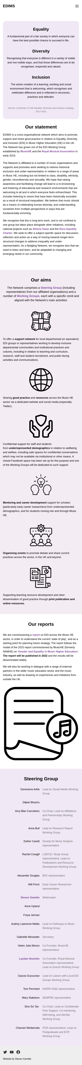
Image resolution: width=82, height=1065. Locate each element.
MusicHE (26, 151)
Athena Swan (41, 229)
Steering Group (51, 287)
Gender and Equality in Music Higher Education (47, 651)
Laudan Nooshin (29, 958)
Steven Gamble (30, 897)
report (36, 634)
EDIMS (9, 6)
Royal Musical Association (58, 151)
